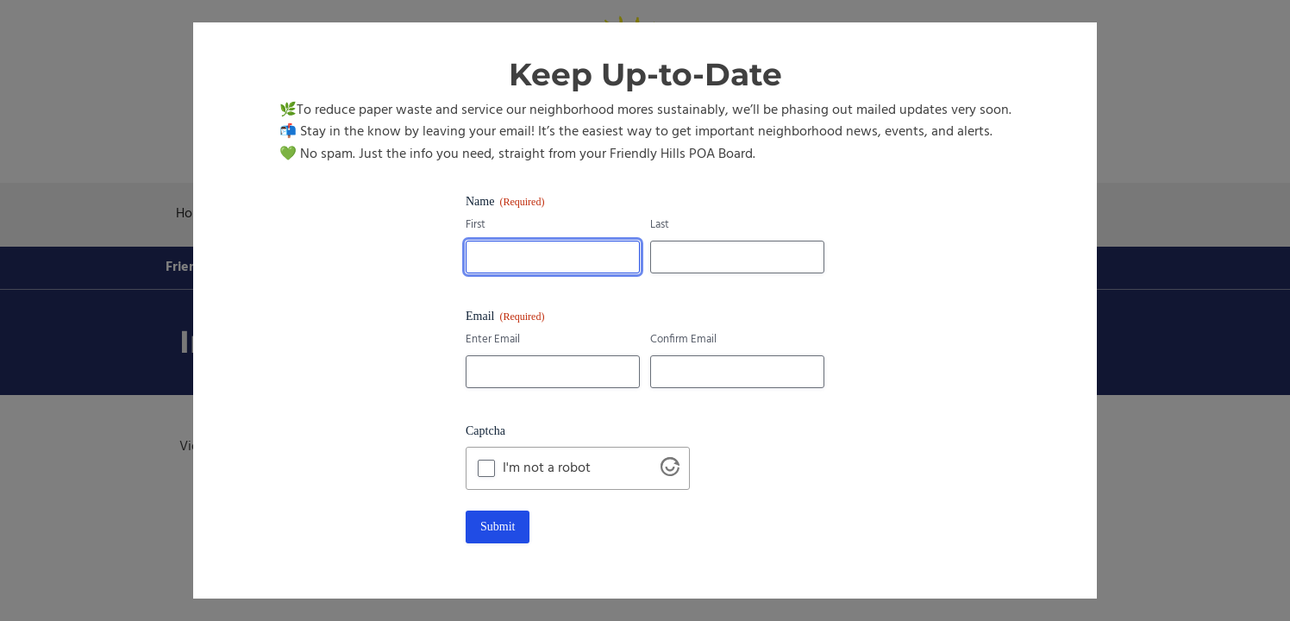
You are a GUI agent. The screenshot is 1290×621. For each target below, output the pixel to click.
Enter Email (493, 340)
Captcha (485, 430)
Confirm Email (683, 340)
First (475, 225)
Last (659, 225)
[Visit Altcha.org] (670, 472)
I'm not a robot (547, 468)
